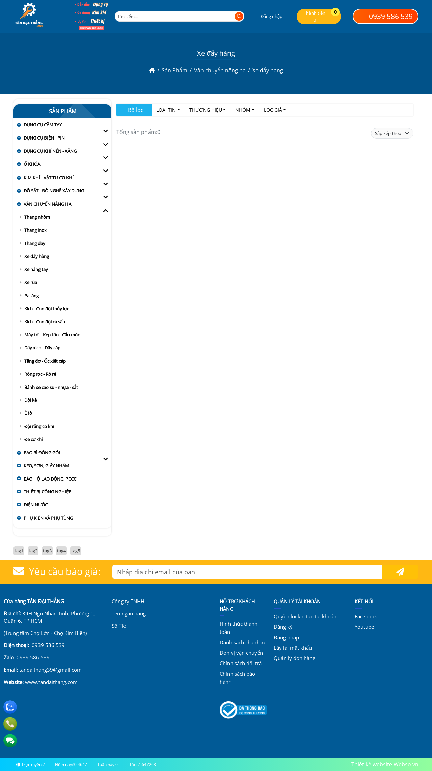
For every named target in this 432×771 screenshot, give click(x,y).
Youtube (364, 626)
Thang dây (34, 243)
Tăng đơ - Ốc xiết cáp (45, 361)
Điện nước (36, 505)
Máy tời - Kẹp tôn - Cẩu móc (52, 335)
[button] (266, 16)
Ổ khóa (32, 164)
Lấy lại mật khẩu (293, 647)
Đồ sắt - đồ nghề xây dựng (54, 191)
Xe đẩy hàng (36, 256)
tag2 (33, 551)
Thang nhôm (37, 217)
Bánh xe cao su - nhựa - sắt (51, 387)
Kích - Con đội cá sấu (44, 322)
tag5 (75, 551)
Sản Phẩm (62, 111)
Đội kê (30, 400)
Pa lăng (31, 295)
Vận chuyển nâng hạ (47, 204)
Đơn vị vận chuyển (241, 652)
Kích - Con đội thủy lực (46, 309)
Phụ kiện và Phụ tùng (48, 518)
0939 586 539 (385, 16)
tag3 (47, 551)
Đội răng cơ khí (39, 426)
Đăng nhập (286, 637)
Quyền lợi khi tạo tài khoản (305, 616)
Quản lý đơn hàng (294, 658)
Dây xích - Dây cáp (42, 348)
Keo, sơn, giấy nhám (46, 466)
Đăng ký (283, 626)
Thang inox (35, 230)
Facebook (366, 616)
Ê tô (28, 413)
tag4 (61, 551)
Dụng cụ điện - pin (44, 138)
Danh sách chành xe (243, 642)
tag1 (19, 551)
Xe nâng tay (36, 269)
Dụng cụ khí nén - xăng (50, 151)
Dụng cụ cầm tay (43, 125)
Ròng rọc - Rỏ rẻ (40, 374)
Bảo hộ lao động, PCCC (50, 479)
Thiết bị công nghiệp (47, 492)
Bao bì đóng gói (42, 453)
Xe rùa (30, 282)
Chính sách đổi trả (241, 663)
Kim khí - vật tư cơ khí (49, 178)
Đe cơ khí (33, 439)
